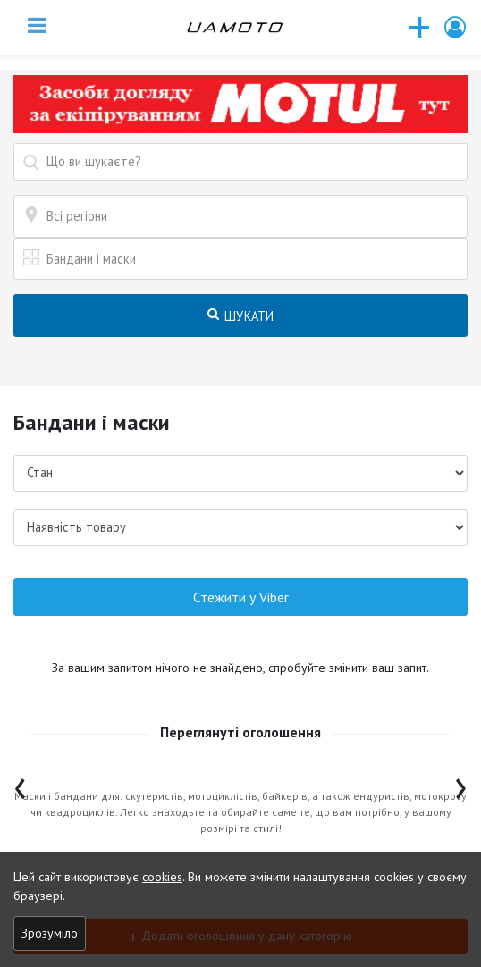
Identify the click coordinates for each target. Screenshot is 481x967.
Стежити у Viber (241, 597)
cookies (162, 877)
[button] (456, 27)
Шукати (240, 315)
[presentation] (20, 784)
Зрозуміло (49, 933)
